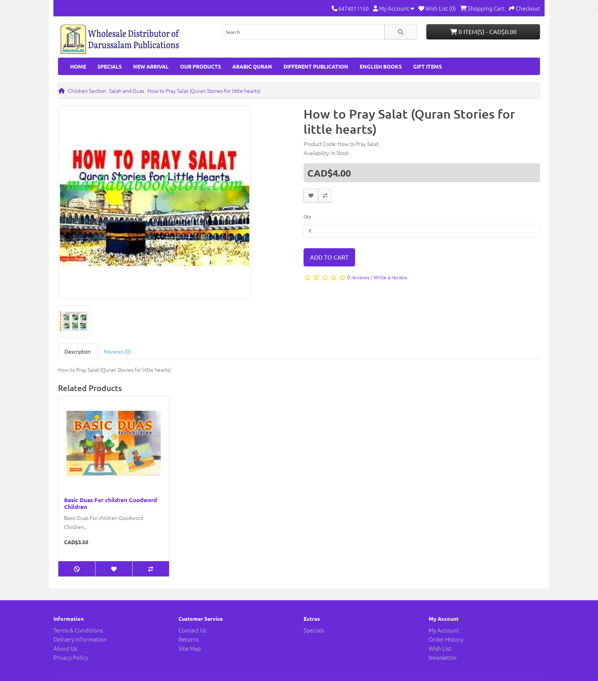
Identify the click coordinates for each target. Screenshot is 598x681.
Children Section (87, 90)
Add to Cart (329, 257)
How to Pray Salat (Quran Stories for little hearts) (203, 90)
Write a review (390, 277)
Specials (109, 66)
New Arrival (151, 66)
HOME (78, 66)
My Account (444, 630)
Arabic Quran (252, 66)
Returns (188, 639)
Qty (307, 216)
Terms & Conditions (78, 630)
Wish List (440, 648)
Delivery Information (80, 639)
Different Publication (315, 66)
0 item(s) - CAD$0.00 (483, 31)
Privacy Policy (70, 657)
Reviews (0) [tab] (117, 351)
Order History (446, 639)
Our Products (200, 66)
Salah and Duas (126, 90)
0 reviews (358, 277)
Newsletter (443, 657)
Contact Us (192, 630)
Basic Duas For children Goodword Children (110, 503)
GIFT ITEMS (427, 66)
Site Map (189, 648)
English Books (381, 66)
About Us (65, 648)
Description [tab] (77, 351)
